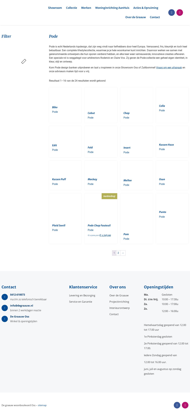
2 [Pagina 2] (118, 252)
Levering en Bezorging (82, 295)
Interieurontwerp (119, 308)
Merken (86, 8)
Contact (155, 17)
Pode (55, 111)
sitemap (42, 405)
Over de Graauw (135, 17)
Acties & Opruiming (145, 8)
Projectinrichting (119, 301)
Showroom (55, 8)
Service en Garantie (80, 301)
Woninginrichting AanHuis (112, 8)
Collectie (71, 8)
